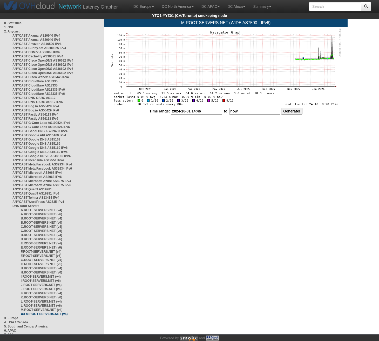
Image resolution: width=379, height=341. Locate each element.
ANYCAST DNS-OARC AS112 (34, 98)
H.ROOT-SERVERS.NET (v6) (41, 272)
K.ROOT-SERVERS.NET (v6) (41, 297)
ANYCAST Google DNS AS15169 (36, 139)
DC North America (178, 6)
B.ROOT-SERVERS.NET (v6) (41, 222)
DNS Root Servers (25, 206)
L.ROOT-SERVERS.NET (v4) (41, 301)
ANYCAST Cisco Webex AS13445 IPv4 (40, 77)
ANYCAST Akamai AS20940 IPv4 (36, 35)
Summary (262, 6)
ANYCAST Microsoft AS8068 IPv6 (37, 177)
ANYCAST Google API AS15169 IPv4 (39, 135)
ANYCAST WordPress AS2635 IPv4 (38, 202)
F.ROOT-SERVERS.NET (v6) (41, 256)
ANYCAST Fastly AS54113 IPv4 (35, 114)
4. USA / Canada (16, 322)
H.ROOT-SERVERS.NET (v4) (41, 268)
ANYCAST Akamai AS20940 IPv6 (36, 40)
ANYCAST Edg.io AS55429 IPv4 (35, 106)
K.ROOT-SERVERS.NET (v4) (41, 293)
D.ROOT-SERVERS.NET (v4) (41, 235)
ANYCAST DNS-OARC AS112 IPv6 (37, 102)
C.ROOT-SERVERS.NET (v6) (41, 231)
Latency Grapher (88, 6)
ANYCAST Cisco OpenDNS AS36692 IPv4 (42, 60)
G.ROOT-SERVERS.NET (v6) (41, 264)
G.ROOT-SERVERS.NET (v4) (41, 260)
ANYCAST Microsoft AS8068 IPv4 (37, 173)
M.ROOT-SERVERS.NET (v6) (46, 314)
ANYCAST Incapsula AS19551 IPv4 (38, 160)
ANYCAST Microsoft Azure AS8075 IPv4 (41, 181)
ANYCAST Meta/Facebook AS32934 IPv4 (42, 164)
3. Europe (11, 318)
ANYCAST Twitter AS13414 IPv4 (35, 197)
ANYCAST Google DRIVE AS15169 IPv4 (41, 156)
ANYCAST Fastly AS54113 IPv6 (35, 119)
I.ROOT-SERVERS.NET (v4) (41, 276)
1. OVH (9, 27)
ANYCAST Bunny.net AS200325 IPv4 (39, 48)
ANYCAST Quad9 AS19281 (32, 189)
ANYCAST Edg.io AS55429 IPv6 (35, 110)
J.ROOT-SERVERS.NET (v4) (41, 285)
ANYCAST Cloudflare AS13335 (35, 81)
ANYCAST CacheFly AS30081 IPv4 (37, 56)
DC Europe (143, 6)
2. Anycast (12, 31)
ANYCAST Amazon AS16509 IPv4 (37, 44)
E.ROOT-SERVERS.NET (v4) (41, 243)
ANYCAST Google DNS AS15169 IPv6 (39, 148)
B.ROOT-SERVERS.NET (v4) (41, 218)
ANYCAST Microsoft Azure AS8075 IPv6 (41, 185)
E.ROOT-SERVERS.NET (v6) (41, 247)
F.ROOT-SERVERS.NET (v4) (41, 251)
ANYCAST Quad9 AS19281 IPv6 (35, 193)
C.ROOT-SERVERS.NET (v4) (41, 227)
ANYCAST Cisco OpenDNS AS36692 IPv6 (42, 69)
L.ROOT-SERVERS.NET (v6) (41, 305)
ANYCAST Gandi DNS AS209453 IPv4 (39, 131)
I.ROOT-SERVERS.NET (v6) (41, 281)
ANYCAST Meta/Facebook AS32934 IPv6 (42, 168)
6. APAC (10, 330)
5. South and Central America (26, 326)
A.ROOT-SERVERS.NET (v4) (41, 210)
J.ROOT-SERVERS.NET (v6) (41, 289)
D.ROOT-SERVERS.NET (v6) (41, 239)
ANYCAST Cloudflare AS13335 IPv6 (38, 89)
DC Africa (236, 6)
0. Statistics (13, 23)
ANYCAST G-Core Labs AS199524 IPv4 (41, 123)
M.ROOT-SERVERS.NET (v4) (41, 310)
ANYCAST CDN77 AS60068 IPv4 (36, 52)
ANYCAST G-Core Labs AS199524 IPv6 (41, 127)
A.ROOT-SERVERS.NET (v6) (41, 214)
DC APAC (210, 6)
